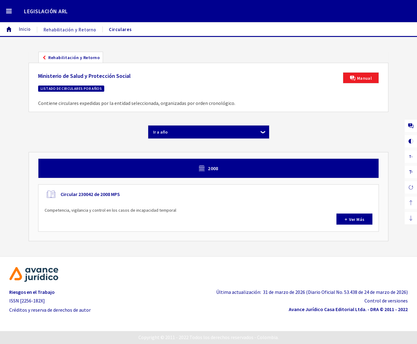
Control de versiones (386, 300)
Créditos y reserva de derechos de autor (50, 310)
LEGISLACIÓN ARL (46, 11)
